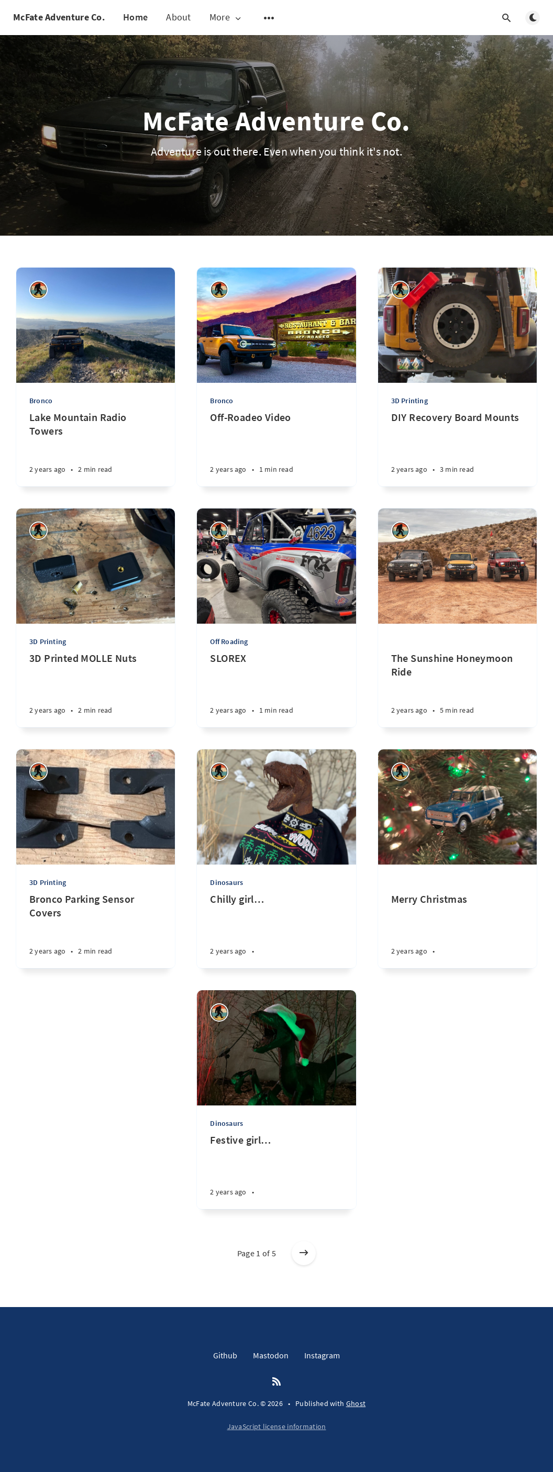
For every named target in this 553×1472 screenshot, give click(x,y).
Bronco (40, 400)
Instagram (322, 1355)
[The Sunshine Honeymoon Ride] (457, 675)
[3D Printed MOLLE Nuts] (95, 689)
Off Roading (229, 641)
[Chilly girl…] (276, 930)
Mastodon (271, 1355)
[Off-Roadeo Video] (276, 448)
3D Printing (409, 400)
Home (135, 17)
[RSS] (276, 1382)
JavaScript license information (276, 1426)
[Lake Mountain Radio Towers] (95, 448)
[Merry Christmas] (457, 916)
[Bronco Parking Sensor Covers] (95, 930)
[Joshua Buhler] (38, 290)
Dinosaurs (226, 882)
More (226, 17)
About (178, 17)
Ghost (356, 1403)
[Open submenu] (269, 17)
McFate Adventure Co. (59, 17)
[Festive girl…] (276, 1171)
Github (225, 1355)
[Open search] (506, 17)
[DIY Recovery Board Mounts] (457, 448)
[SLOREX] (276, 689)
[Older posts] (304, 1253)
